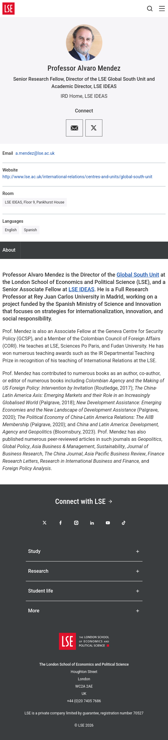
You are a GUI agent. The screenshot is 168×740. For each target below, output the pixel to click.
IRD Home (72, 96)
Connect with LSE (84, 501)
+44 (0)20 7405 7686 (84, 701)
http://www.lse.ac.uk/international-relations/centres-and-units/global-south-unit (77, 177)
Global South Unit (138, 274)
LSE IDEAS (95, 96)
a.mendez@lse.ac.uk (35, 153)
